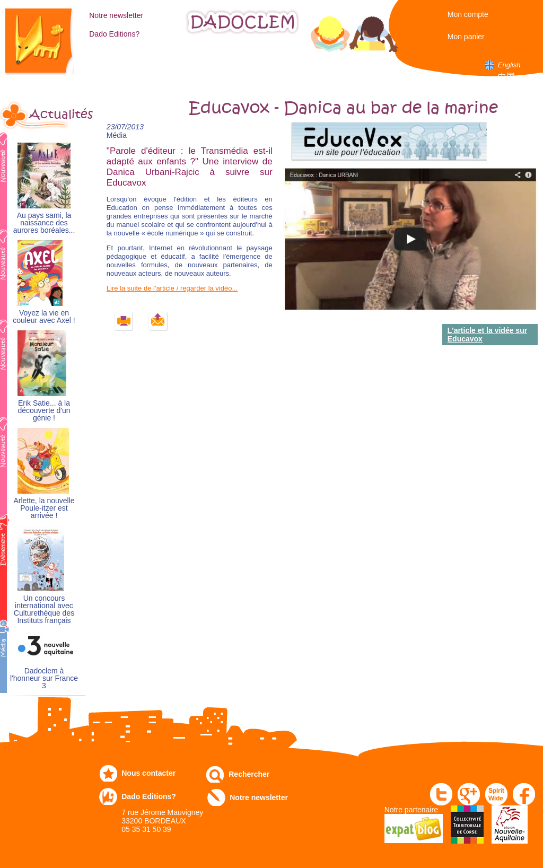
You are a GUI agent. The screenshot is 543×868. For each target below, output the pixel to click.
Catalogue (117, 64)
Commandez (165, 64)
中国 (506, 76)
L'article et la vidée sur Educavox (487, 334)
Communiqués (261, 64)
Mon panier (466, 36)
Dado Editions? (114, 34)
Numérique (315, 64)
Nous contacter (148, 773)
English (509, 65)
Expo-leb (207, 69)
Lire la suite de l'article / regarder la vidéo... (172, 288)
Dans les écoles (361, 69)
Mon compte (468, 14)
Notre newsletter (116, 15)
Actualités (57, 114)
